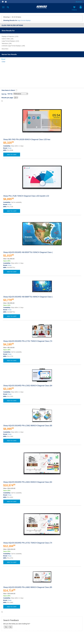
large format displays (24, 20)
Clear (3, 61)
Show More (5, 49)
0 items (74, 8)
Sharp (9, 123)
